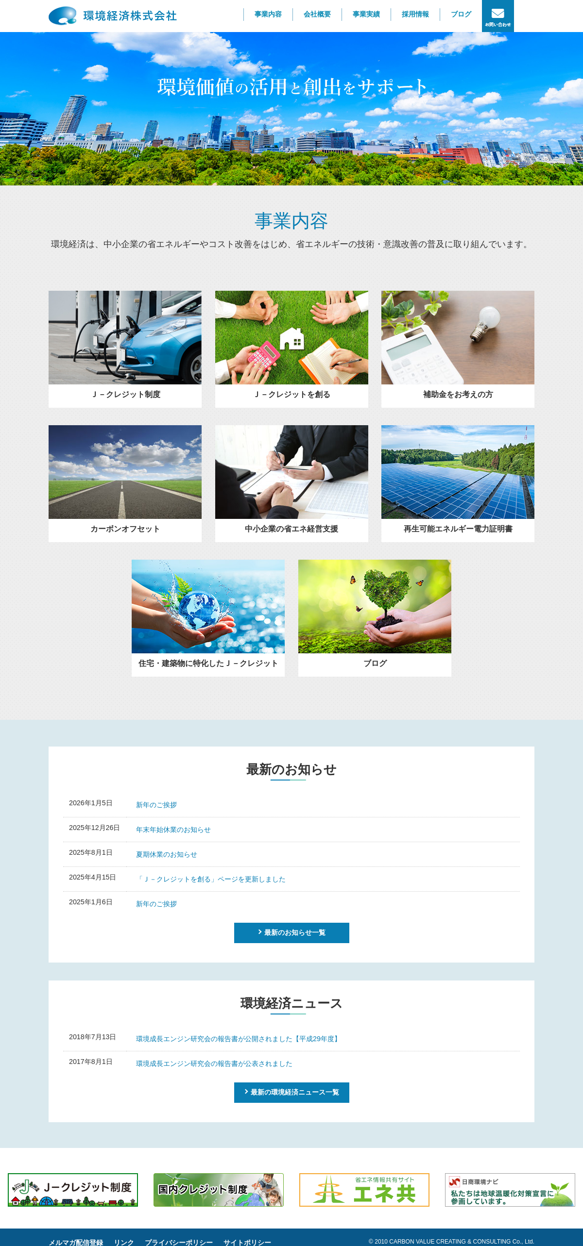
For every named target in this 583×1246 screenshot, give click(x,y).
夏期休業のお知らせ (166, 854)
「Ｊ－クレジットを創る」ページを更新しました (211, 879)
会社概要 (317, 14)
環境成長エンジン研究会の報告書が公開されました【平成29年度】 (238, 1039)
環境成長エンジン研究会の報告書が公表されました (214, 1063)
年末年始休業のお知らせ (173, 829)
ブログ (461, 14)
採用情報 (415, 14)
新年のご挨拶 (156, 805)
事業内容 (268, 14)
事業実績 (366, 14)
